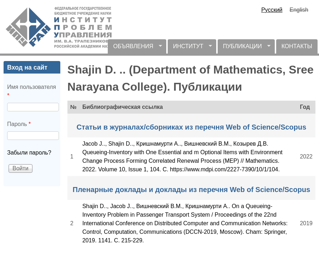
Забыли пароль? (29, 153)
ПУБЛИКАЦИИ (244, 48)
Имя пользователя (31, 91)
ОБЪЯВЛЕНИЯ (135, 48)
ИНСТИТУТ (190, 48)
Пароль (19, 124)
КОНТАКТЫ (297, 46)
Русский (271, 10)
